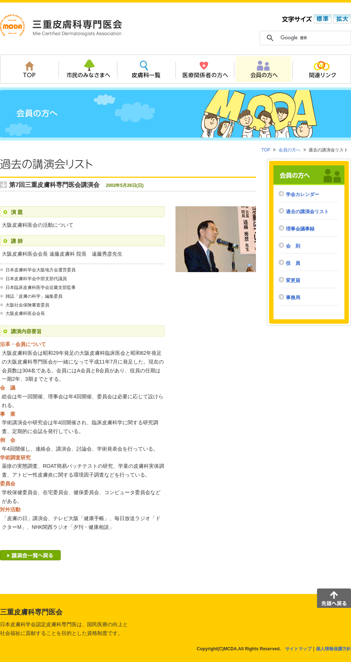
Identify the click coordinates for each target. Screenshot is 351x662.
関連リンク (321, 69)
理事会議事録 (300, 229)
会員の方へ (263, 69)
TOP (29, 69)
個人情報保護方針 (333, 648)
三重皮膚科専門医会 (61, 25)
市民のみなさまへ (87, 69)
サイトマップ (298, 648)
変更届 (293, 280)
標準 (322, 18)
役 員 (293, 263)
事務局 (293, 297)
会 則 (293, 246)
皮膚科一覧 (146, 69)
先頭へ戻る (334, 598)
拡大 (341, 18)
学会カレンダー (302, 194)
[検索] (307, 38)
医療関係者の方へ (205, 69)
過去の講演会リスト (307, 211)
